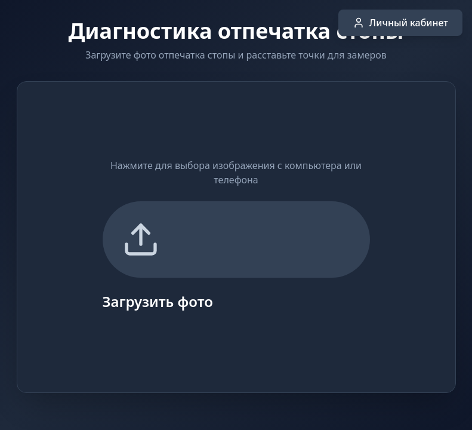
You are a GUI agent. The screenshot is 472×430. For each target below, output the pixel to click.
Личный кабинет (400, 22)
